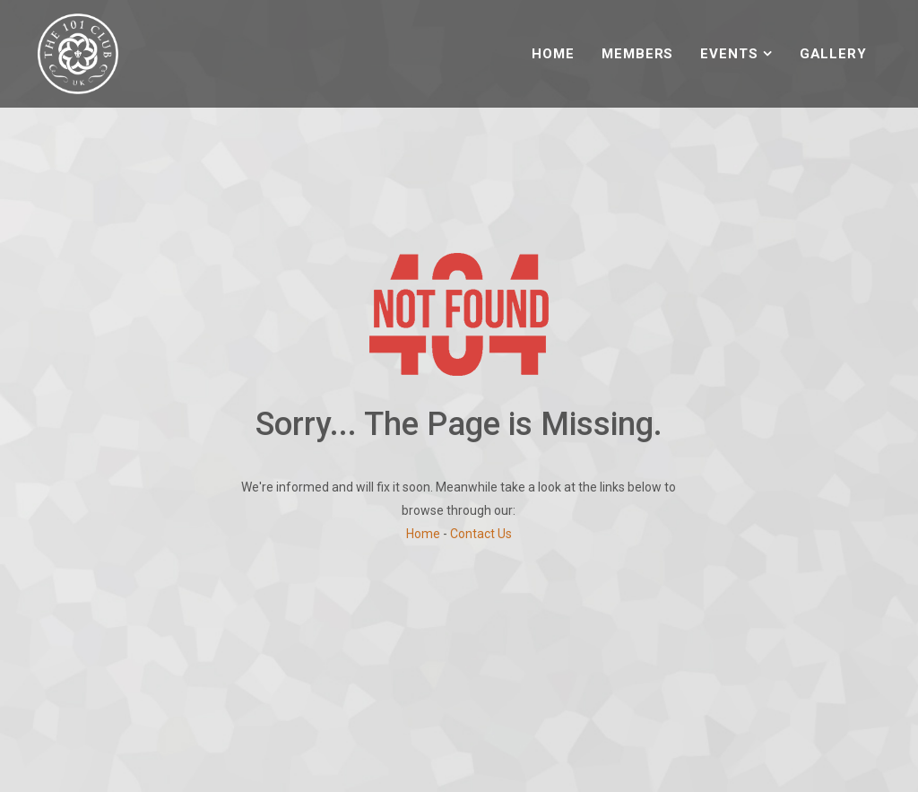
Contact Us (481, 534)
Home (553, 54)
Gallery (833, 54)
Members (637, 54)
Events (729, 54)
